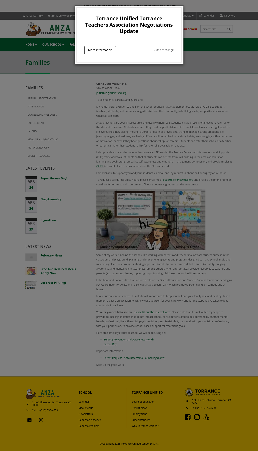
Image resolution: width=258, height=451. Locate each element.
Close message (164, 50)
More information (100, 50)
